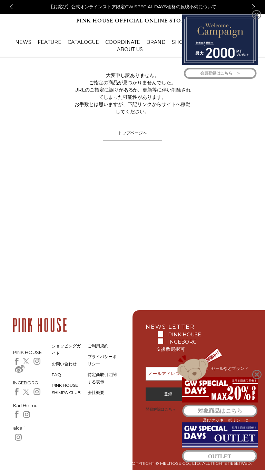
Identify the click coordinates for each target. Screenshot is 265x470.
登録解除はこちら (161, 409)
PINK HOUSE (184, 335)
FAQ (56, 374)
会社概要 (96, 392)
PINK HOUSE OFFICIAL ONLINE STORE (132, 21)
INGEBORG (182, 342)
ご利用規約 (98, 345)
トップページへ (132, 132)
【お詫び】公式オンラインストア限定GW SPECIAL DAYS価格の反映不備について (132, 6)
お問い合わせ (64, 363)
